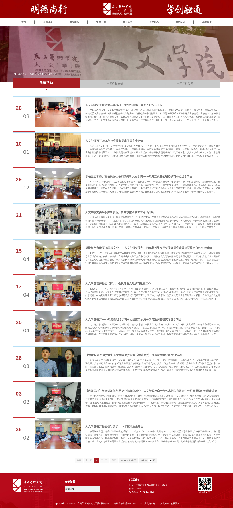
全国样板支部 (115, 83)
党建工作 (101, 22)
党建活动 (52, 74)
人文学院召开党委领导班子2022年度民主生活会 (114, 426)
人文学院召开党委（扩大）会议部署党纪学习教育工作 (118, 283)
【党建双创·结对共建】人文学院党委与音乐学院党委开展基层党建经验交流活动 (133, 355)
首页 (23, 22)
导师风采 (207, 22)
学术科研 (180, 22)
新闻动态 (48, 22)
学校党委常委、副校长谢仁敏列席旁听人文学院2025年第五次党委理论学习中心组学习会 (139, 176)
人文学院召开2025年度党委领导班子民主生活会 (114, 140)
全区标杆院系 (185, 83)
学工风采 (127, 22)
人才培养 (154, 22)
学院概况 (74, 22)
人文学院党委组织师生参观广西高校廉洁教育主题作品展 (119, 212)
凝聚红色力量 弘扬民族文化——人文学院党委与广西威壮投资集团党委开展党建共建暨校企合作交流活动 (148, 247)
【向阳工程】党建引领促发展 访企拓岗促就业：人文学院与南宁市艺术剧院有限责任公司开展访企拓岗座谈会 (151, 390)
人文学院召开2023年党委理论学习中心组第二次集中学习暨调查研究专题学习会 (133, 319)
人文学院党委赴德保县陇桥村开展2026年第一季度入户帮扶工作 (124, 104)
